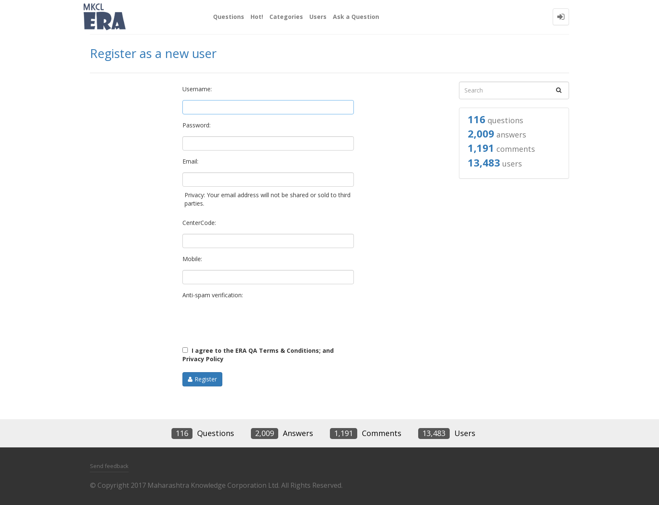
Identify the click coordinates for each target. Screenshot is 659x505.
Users (318, 17)
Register (206, 379)
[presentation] (246, 322)
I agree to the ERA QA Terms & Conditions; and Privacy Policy (258, 354)
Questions (228, 17)
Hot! (256, 17)
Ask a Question (356, 17)
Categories (286, 17)
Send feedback (109, 466)
